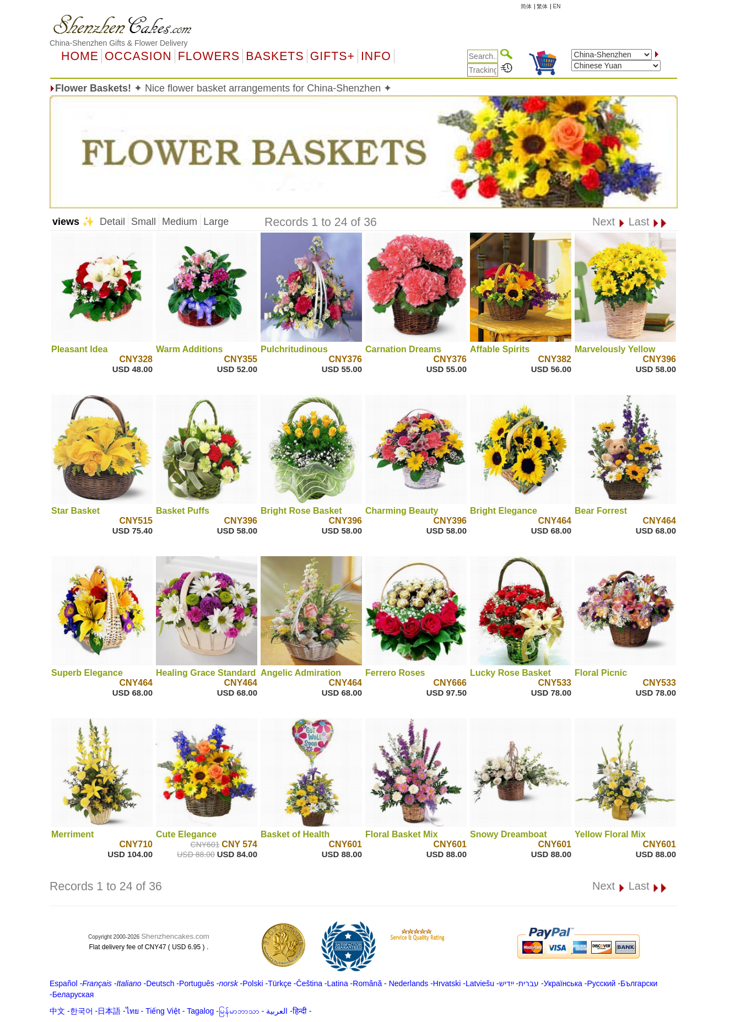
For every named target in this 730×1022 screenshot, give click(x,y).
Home (80, 56)
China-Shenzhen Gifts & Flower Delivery (119, 43)
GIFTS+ (332, 56)
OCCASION (138, 56)
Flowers (209, 56)
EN (557, 6)
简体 (526, 6)
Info (376, 56)
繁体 (542, 6)
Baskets (275, 56)
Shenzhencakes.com (175, 936)
